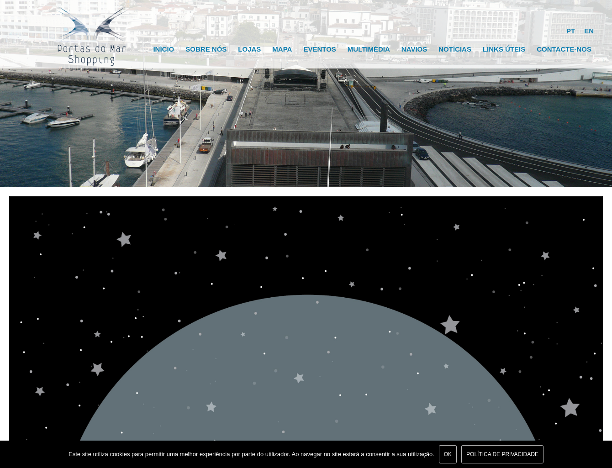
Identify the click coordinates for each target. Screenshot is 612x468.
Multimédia (369, 49)
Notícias (454, 49)
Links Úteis (504, 49)
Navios (414, 49)
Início (163, 49)
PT (570, 31)
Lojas (249, 49)
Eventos (319, 49)
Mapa (282, 49)
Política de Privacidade (502, 454)
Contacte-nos (564, 49)
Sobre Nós (206, 49)
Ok (448, 454)
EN (589, 31)
